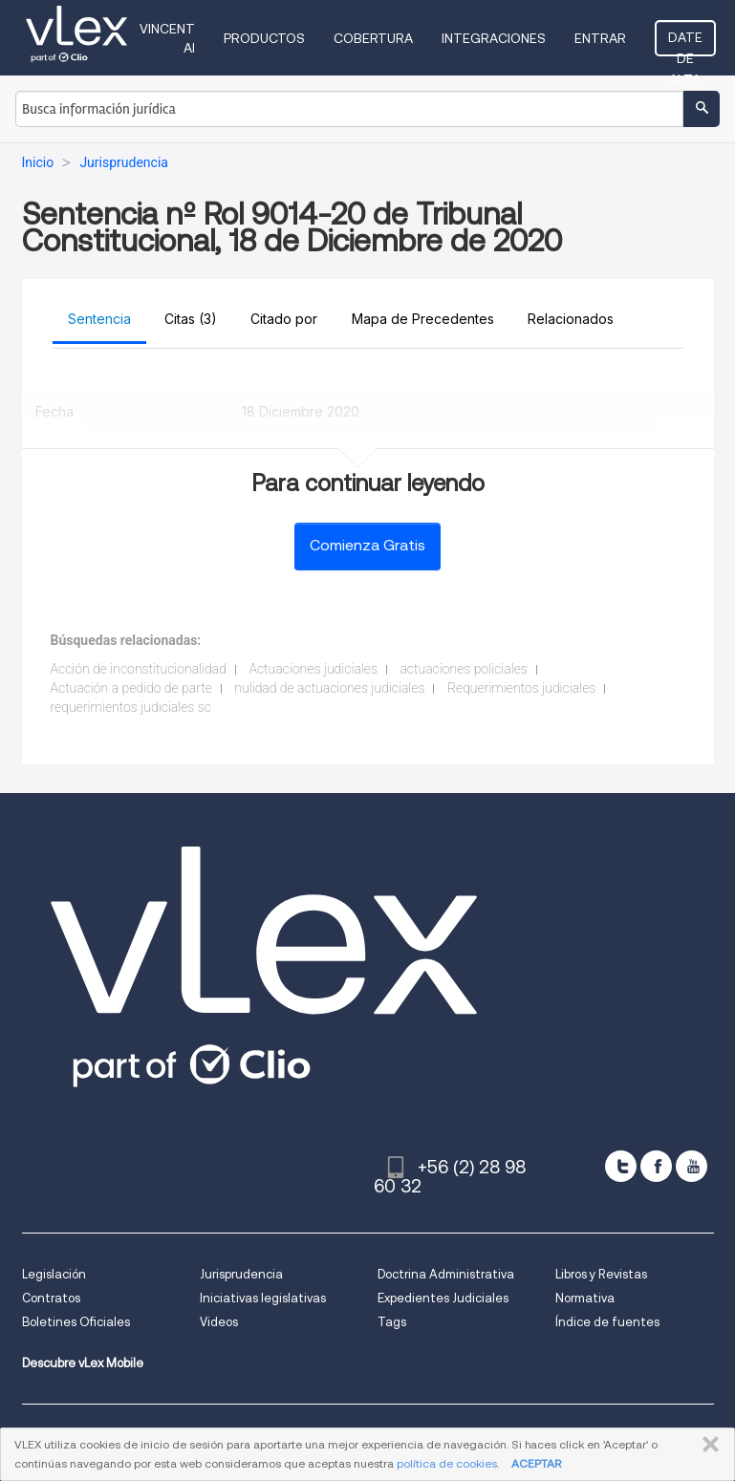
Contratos (51, 1298)
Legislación (54, 1274)
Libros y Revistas (601, 1274)
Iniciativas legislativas (263, 1298)
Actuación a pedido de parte (131, 688)
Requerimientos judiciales (521, 688)
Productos (264, 38)
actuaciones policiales (463, 668)
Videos (219, 1322)
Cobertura (373, 38)
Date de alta (685, 43)
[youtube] (691, 1166)
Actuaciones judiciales (313, 668)
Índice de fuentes (607, 1322)
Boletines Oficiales (76, 1322)
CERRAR (707, 1444)
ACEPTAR (536, 1463)
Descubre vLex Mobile (82, 1363)
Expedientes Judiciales (443, 1298)
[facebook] (656, 1166)
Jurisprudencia (241, 1274)
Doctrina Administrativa (446, 1274)
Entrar (600, 38)
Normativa (585, 1298)
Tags (392, 1322)
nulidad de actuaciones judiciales (329, 688)
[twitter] (621, 1166)
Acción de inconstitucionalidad (139, 668)
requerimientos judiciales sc (131, 707)
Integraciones (494, 38)
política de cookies (447, 1463)
